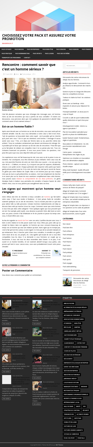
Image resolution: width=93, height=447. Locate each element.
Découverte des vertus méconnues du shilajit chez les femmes (81, 280)
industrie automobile (72, 375)
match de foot (23, 220)
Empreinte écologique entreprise (76, 363)
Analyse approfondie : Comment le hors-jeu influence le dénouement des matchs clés (77, 85)
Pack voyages (6, 49)
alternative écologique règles (75, 307)
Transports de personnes (11, 58)
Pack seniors (61, 49)
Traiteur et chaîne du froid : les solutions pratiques (51, 385)
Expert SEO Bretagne (71, 367)
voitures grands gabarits (73, 430)
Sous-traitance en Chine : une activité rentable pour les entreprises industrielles (76, 199)
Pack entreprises (33, 49)
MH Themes (59, 445)
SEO (84, 406)
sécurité (86, 410)
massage (84, 386)
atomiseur (67, 323)
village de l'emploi (69, 191)
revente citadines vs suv (73, 398)
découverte (68, 359)
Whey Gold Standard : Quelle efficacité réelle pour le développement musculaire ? (77, 172)
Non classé (66, 224)
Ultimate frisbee (83, 414)
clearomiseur (69, 343)
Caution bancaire (70, 335)
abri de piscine (69, 303)
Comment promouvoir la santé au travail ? (20, 331)
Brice (17, 74)
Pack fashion (74, 49)
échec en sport (69, 438)
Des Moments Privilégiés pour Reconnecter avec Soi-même (20, 304)
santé (78, 406)
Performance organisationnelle (76, 394)
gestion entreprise (71, 371)
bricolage (67, 327)
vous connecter (15, 275)
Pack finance (86, 49)
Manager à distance (71, 386)
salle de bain (68, 406)
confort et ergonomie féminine (75, 347)
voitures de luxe (70, 426)
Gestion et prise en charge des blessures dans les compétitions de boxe (51, 359)
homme (47, 197)
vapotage (77, 418)
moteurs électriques (71, 390)
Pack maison (19, 49)
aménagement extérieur (72, 311)
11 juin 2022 (9, 74)
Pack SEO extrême (63, 53)
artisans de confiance (72, 315)
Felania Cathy (67, 185)
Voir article (6, 323)
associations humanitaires (74, 319)
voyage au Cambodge (71, 434)
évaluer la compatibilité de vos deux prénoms (34, 179)
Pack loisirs (49, 53)
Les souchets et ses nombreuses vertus (19, 357)
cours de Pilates (70, 351)
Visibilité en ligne (70, 422)
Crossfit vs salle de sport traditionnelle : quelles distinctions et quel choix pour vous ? (76, 120)
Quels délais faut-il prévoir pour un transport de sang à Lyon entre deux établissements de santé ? (21, 381)
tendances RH (69, 414)
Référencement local (72, 402)
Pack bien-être (48, 49)
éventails (81, 438)
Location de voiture (71, 382)
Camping (77, 327)
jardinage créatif (70, 379)
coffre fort (81, 343)
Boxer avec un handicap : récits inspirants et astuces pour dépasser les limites (76, 105)
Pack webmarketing (22, 53)
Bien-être (77, 323)
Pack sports (37, 53)
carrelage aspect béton (72, 331)
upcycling (67, 418)
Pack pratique (7, 53)
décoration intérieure (72, 355)
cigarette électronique (72, 339)
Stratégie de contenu (72, 410)
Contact (27, 58)
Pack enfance (67, 231)
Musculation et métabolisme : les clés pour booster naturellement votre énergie (76, 146)
